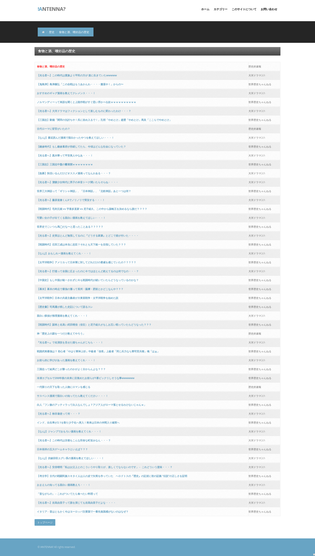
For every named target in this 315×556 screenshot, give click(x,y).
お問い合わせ (269, 9)
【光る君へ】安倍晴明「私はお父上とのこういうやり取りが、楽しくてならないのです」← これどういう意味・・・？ (104, 467)
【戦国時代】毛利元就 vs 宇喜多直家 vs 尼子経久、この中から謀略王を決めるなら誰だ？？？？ (92, 209)
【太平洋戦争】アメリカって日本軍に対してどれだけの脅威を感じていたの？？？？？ (86, 262)
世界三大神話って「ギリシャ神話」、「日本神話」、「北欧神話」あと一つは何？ (84, 191)
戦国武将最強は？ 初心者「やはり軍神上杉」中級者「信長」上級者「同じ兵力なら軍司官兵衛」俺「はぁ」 (98, 351)
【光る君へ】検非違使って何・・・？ (58, 413)
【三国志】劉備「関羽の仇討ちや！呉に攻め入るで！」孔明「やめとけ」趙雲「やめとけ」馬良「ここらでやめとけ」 (104, 120)
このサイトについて (244, 9)
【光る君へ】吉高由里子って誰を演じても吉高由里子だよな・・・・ (76, 502)
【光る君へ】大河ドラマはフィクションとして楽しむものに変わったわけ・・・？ (84, 111)
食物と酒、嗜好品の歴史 (51, 66)
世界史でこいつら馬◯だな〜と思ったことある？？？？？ (70, 227)
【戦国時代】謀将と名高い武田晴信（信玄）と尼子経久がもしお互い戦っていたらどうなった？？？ (94, 324)
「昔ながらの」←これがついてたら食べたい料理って (67, 494)
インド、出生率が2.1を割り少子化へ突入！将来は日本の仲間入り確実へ (78, 422)
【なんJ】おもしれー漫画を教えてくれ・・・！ (64, 253)
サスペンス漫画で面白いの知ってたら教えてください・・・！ (72, 396)
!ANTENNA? (46, 547)
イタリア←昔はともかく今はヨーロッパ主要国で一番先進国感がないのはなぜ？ (82, 511)
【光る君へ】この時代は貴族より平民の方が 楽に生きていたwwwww (77, 75)
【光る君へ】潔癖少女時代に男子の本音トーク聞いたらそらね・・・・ (77, 182)
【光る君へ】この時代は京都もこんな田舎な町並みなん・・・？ (74, 440)
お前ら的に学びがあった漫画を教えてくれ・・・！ (66, 360)
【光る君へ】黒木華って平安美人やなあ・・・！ (65, 155)
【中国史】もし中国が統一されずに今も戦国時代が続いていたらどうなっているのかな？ (88, 280)
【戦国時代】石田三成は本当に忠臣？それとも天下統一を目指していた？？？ (81, 244)
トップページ (45, 522)
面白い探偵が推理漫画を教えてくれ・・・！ (62, 316)
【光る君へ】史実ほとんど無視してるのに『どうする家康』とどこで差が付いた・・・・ (88, 235)
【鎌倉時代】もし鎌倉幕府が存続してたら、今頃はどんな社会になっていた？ (81, 146)
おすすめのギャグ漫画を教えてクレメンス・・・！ (66, 93)
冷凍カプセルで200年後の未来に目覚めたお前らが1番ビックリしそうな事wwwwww (85, 378)
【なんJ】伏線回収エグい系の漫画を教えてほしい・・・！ (70, 458)
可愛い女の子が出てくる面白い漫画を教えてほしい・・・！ (71, 218)
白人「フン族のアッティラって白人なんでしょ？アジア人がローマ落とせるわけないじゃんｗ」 (91, 405)
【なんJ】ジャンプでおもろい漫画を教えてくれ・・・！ (69, 431)
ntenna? (52, 8)
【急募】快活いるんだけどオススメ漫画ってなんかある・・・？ (74, 173)
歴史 (51, 32)
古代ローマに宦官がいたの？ (53, 129)
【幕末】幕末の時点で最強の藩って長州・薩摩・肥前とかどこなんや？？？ (80, 289)
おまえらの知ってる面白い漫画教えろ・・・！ (63, 485)
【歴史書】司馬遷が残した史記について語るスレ (65, 307)
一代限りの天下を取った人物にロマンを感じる (63, 387)
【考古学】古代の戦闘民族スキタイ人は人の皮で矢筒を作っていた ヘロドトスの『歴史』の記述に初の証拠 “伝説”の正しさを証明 (112, 476)
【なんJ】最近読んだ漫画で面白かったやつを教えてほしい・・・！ (75, 137)
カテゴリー (220, 9)
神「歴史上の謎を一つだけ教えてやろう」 (61, 333)
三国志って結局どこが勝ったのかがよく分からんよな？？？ (71, 369)
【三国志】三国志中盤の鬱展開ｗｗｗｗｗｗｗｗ (65, 164)
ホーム (205, 9)
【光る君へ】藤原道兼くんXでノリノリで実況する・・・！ (71, 200)
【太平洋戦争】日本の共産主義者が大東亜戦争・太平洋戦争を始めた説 (77, 298)
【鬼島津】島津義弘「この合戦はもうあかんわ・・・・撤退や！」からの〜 (80, 84)
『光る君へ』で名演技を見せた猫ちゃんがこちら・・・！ (70, 342)
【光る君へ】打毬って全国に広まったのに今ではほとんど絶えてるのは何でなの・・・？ (88, 271)
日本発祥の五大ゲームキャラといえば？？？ (62, 449)
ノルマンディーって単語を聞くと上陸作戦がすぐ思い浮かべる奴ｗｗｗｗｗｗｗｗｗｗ (86, 102)
